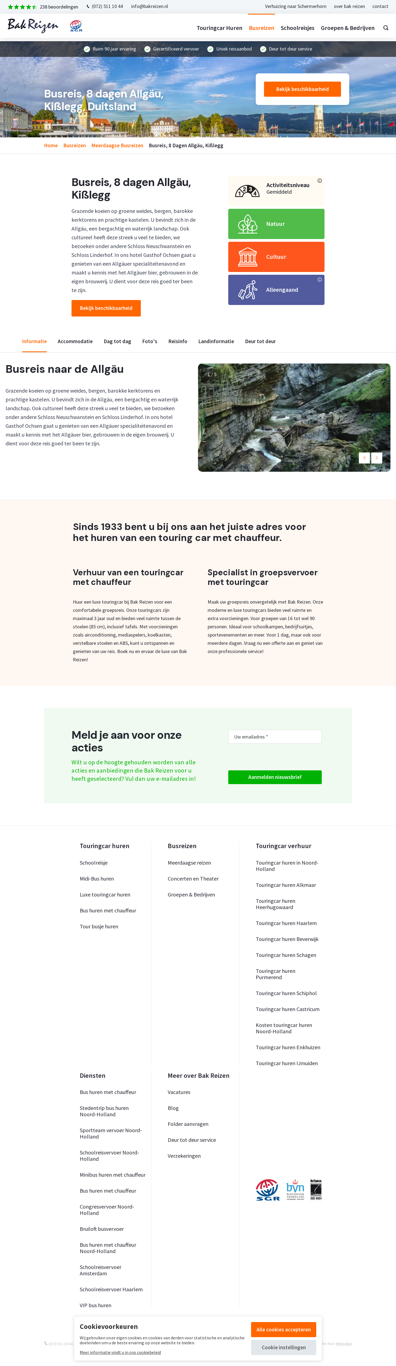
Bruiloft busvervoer (102, 1228)
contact (377, 6)
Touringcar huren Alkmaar (286, 884)
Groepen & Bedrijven (191, 894)
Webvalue (344, 1343)
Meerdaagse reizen (189, 862)
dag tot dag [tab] (117, 341)
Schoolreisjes (294, 28)
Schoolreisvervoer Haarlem (111, 1289)
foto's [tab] (149, 341)
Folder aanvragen (188, 1123)
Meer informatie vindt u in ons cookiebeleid (120, 1352)
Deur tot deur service (192, 1139)
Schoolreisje (94, 862)
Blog (173, 1107)
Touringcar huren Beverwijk (287, 938)
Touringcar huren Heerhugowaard (275, 903)
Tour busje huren (99, 926)
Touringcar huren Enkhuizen (288, 1047)
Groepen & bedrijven (344, 28)
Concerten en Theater (193, 878)
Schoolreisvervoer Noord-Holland (109, 1155)
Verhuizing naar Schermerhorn (292, 6)
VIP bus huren (95, 1305)
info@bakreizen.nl (152, 6)
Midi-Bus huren (97, 878)
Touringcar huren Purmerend (275, 974)
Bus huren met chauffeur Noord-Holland (108, 1247)
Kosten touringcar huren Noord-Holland (284, 1028)
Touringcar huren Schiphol (286, 993)
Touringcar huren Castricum (288, 1009)
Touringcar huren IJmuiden (287, 1063)
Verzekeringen (184, 1155)
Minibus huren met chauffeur (112, 1174)
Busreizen (258, 28)
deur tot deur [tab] (260, 341)
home (51, 145)
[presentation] (270, 757)
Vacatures (179, 1092)
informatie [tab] (34, 341)
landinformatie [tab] (216, 341)
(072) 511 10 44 (110, 6)
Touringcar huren (216, 28)
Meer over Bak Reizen (199, 1075)
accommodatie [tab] (75, 341)
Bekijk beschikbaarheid (302, 89)
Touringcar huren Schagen (286, 954)
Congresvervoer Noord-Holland (107, 1209)
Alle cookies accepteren (284, 1329)
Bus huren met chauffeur (108, 910)
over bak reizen (346, 6)
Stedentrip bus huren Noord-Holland (104, 1111)
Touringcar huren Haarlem (286, 923)
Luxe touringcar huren (105, 894)
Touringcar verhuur (283, 846)
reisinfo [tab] (177, 341)
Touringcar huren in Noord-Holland (287, 865)
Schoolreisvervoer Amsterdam (100, 1270)
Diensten (93, 1075)
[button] (364, 457)
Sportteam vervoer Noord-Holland (111, 1133)
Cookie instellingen (284, 1347)
